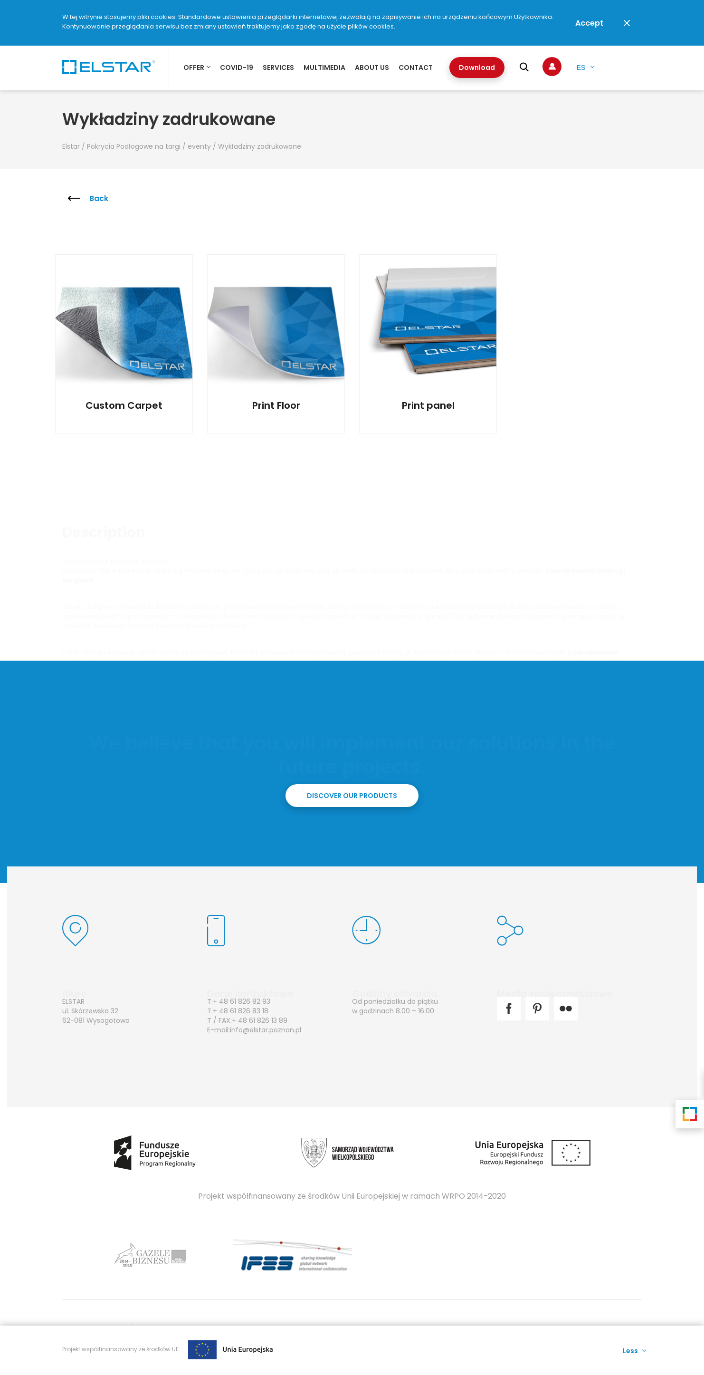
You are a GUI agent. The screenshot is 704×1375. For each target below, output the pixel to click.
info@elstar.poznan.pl (265, 1030)
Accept (589, 23)
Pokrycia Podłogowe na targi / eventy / (152, 146)
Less (630, 1350)
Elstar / (74, 146)
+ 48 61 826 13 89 (259, 1020)
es (581, 67)
